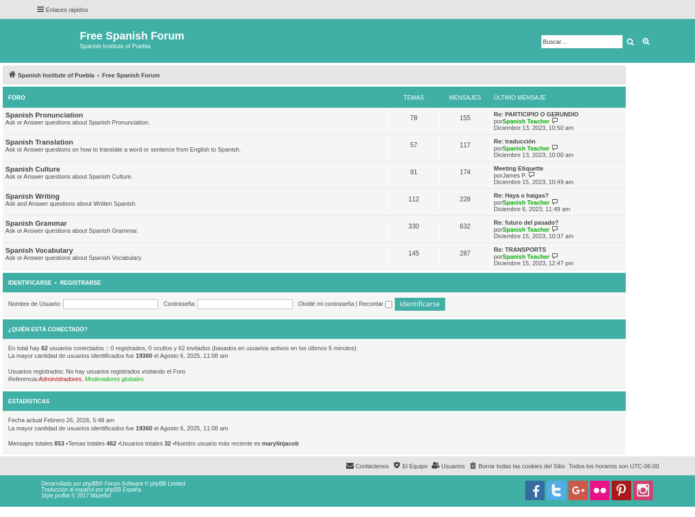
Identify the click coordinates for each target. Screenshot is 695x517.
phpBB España (123, 490)
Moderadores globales (114, 379)
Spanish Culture (32, 169)
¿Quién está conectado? (48, 329)
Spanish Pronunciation (44, 115)
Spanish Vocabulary (39, 250)
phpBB (91, 484)
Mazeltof (100, 496)
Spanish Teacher (526, 121)
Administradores (59, 379)
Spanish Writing (32, 196)
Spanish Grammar (36, 223)
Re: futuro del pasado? (526, 222)
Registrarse (80, 282)
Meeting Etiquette (519, 168)
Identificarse (30, 282)
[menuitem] (516, 466)
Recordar (375, 303)
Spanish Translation (39, 142)
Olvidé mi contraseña (326, 303)
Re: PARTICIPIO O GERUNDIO (536, 114)
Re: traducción (514, 141)
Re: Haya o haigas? (521, 195)
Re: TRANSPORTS (520, 249)
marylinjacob (280, 443)
